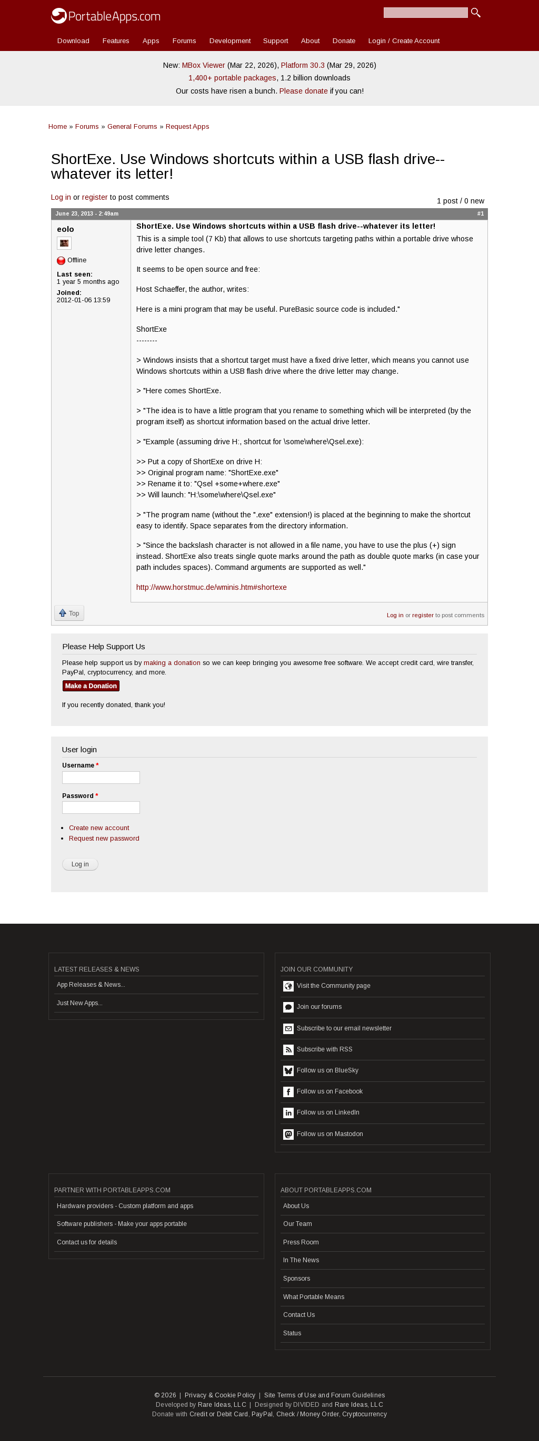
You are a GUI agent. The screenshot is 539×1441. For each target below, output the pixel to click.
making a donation (172, 663)
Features (116, 41)
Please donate (304, 91)
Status (292, 1333)
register (95, 197)
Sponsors (296, 1278)
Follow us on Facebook (323, 1092)
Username (80, 765)
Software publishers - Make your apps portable (122, 1224)
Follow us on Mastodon (323, 1134)
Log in (61, 197)
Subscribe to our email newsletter (337, 1029)
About (310, 41)
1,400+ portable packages (232, 78)
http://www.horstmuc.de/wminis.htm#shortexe (211, 587)
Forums (184, 41)
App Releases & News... (91, 984)
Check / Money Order (307, 1414)
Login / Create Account (404, 41)
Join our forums (312, 1007)
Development (230, 41)
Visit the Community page (327, 986)
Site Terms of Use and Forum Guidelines (324, 1395)
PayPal (262, 1414)
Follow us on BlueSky (320, 1071)
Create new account (99, 828)
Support (275, 41)
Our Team (297, 1224)
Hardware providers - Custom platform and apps (125, 1206)
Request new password (104, 838)
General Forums (132, 126)
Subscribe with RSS (318, 1050)
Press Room (301, 1242)
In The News (301, 1260)
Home (57, 126)
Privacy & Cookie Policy (220, 1395)
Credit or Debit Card (218, 1414)
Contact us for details (87, 1242)
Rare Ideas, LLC (222, 1404)
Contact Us (299, 1315)
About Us (296, 1206)
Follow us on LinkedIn (321, 1113)
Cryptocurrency (364, 1414)
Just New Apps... (80, 1003)
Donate (344, 41)
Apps (151, 41)
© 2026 (165, 1395)
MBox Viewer (203, 65)
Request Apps (187, 126)
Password (80, 796)
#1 (480, 213)
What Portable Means (313, 1297)
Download (73, 41)
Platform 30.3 (303, 65)
